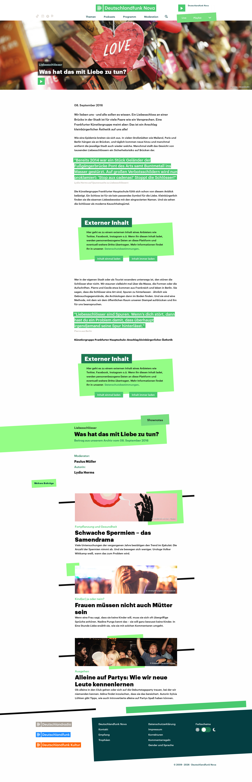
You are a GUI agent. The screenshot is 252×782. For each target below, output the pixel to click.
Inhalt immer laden (143, 258)
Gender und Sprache (161, 745)
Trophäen (104, 739)
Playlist (197, 17)
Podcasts (109, 16)
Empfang (104, 734)
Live (184, 17)
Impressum (155, 729)
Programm (129, 16)
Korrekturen (155, 734)
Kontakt (103, 729)
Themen (91, 16)
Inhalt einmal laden (109, 258)
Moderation (151, 16)
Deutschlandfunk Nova (113, 723)
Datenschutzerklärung (162, 723)
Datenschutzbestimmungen (122, 248)
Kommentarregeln (159, 739)
